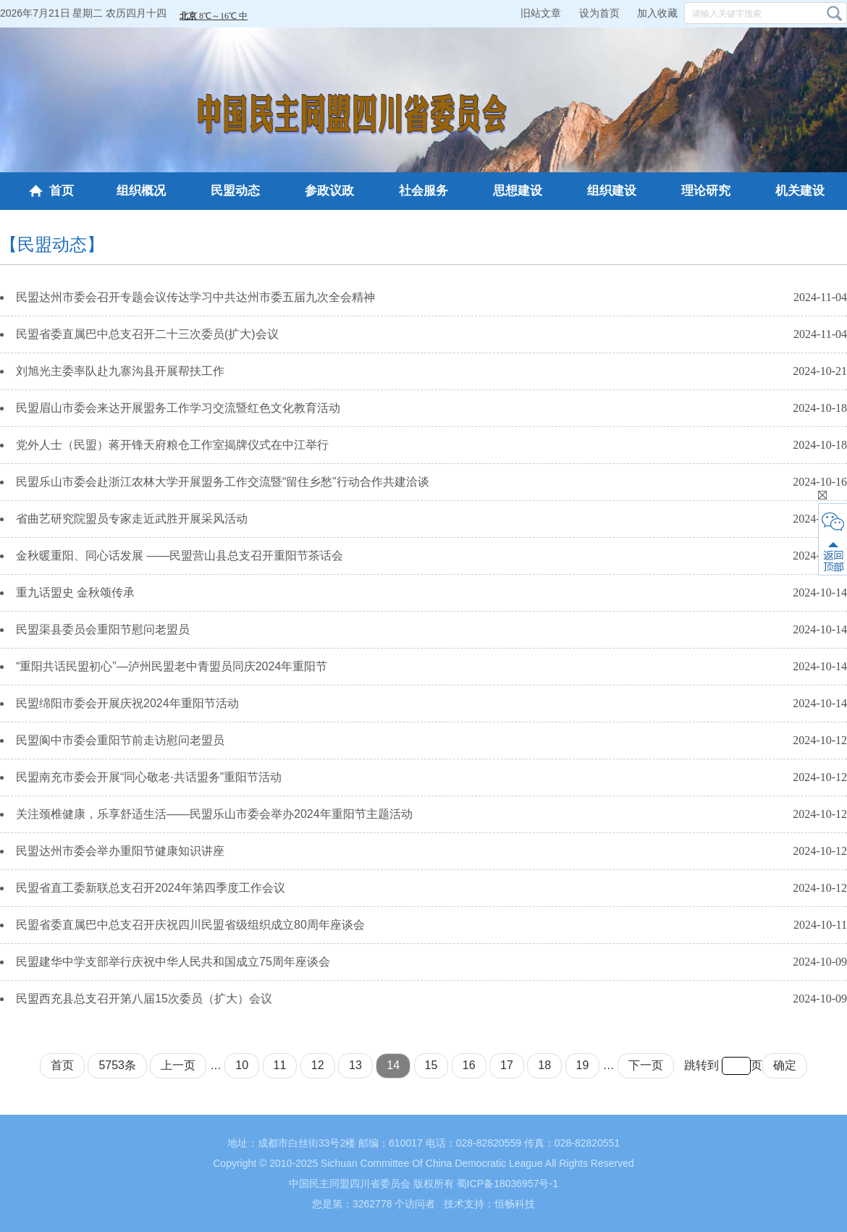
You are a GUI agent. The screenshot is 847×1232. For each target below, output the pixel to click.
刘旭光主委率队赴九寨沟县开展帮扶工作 (120, 371)
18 (544, 1065)
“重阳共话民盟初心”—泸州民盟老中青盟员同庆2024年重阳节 (171, 666)
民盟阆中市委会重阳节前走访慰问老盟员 (120, 740)
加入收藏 (657, 13)
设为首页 (599, 13)
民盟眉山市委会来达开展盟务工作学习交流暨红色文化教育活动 (178, 408)
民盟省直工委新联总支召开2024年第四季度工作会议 (150, 888)
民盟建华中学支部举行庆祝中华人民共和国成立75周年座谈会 (173, 961)
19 (582, 1065)
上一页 (178, 1065)
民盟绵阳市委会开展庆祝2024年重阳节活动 (127, 703)
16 (469, 1065)
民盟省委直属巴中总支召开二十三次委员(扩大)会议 (147, 334)
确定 (784, 1065)
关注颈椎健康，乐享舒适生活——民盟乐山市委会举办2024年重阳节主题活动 (214, 814)
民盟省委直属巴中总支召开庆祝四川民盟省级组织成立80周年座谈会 (190, 925)
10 (241, 1065)
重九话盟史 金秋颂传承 (75, 592)
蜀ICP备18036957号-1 (507, 1183)
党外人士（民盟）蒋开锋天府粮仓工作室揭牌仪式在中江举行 (172, 445)
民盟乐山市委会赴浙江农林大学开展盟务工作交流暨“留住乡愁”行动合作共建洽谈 (222, 482)
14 (393, 1065)
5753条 (117, 1065)
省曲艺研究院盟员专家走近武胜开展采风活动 (132, 518)
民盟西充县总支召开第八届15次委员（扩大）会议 (144, 998)
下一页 (645, 1065)
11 (280, 1065)
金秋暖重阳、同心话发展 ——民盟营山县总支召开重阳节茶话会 (179, 555)
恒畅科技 (514, 1204)
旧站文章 (541, 13)
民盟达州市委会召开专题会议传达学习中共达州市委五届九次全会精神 (195, 297)
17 (506, 1065)
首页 (51, 191)
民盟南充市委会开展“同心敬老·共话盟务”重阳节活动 (149, 777)
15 (431, 1065)
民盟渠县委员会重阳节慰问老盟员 (103, 629)
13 (355, 1065)
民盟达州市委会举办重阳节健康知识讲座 (120, 851)
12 (317, 1065)
